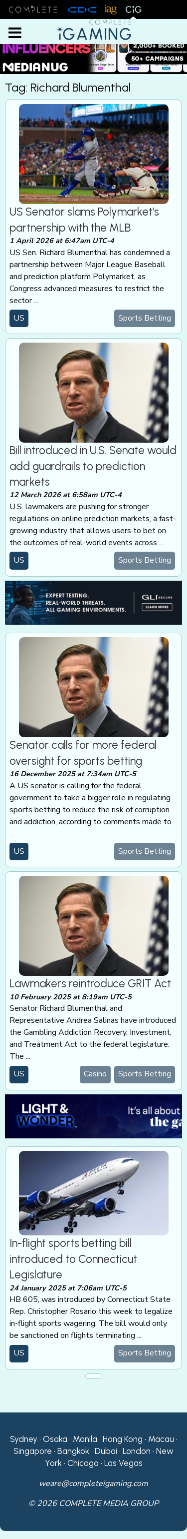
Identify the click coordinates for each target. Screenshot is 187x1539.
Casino (95, 1073)
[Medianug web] (93, 50)
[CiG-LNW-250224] (93, 1115)
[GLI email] (93, 602)
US (18, 318)
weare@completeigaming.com (93, 1483)
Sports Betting (144, 318)
